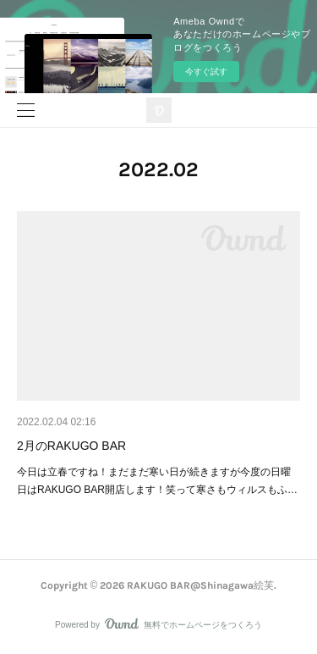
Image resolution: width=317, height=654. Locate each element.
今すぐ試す (206, 71)
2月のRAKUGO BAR (71, 445)
